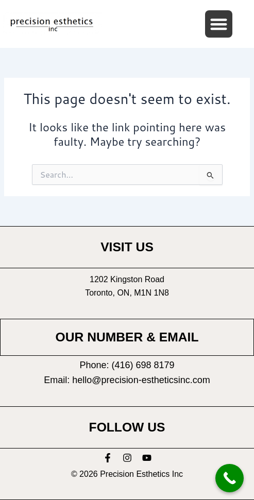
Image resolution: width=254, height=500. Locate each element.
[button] (218, 24)
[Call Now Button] (229, 478)
